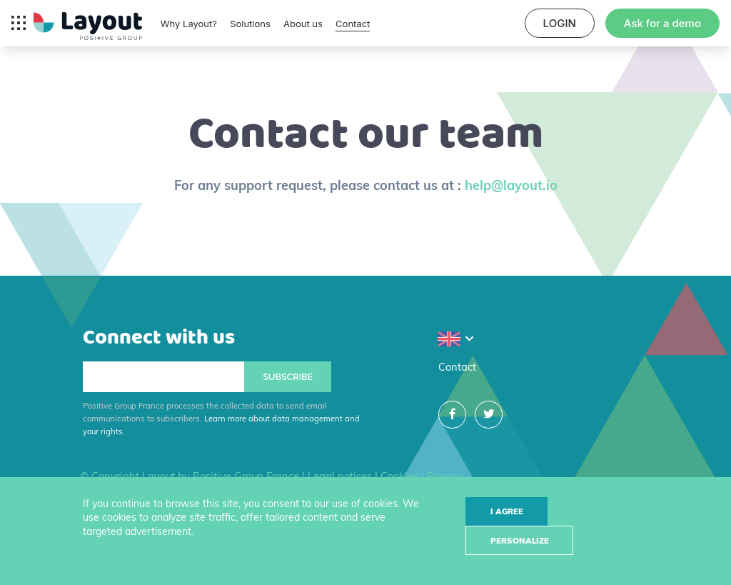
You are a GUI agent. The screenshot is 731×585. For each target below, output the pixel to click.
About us (303, 23)
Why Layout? (189, 23)
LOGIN (559, 23)
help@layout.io (511, 185)
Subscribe (288, 376)
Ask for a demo (662, 23)
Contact (353, 23)
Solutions (250, 23)
